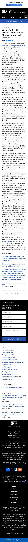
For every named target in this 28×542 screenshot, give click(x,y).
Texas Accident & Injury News (13, 387)
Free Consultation (8, 303)
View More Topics (7, 379)
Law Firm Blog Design (14, 540)
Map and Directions (14, 442)
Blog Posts (14, 502)
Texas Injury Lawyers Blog (14, 11)
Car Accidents (7, 352)
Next (18, 293)
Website (14, 489)
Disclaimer (14, 491)
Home (4, 17)
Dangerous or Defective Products (13, 362)
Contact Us (14, 500)
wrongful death (7, 241)
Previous (5, 293)
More (20, 17)
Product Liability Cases (10, 369)
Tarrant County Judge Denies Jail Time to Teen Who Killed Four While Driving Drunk (14, 258)
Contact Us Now (14, 339)
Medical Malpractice (12, 283)
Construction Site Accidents (11, 377)
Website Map (14, 497)
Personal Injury (8, 350)
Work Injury (6, 367)
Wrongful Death (8, 355)
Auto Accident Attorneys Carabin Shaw (13, 462)
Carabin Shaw (19, 533)
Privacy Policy (14, 494)
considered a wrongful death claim (13, 46)
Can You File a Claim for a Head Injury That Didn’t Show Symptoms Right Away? (13, 414)
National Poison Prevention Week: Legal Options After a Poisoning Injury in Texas (14, 397)
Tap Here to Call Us (14, 5)
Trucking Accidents (9, 372)
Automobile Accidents (9, 360)
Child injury (6, 364)
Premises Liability (8, 357)
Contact (12, 17)
